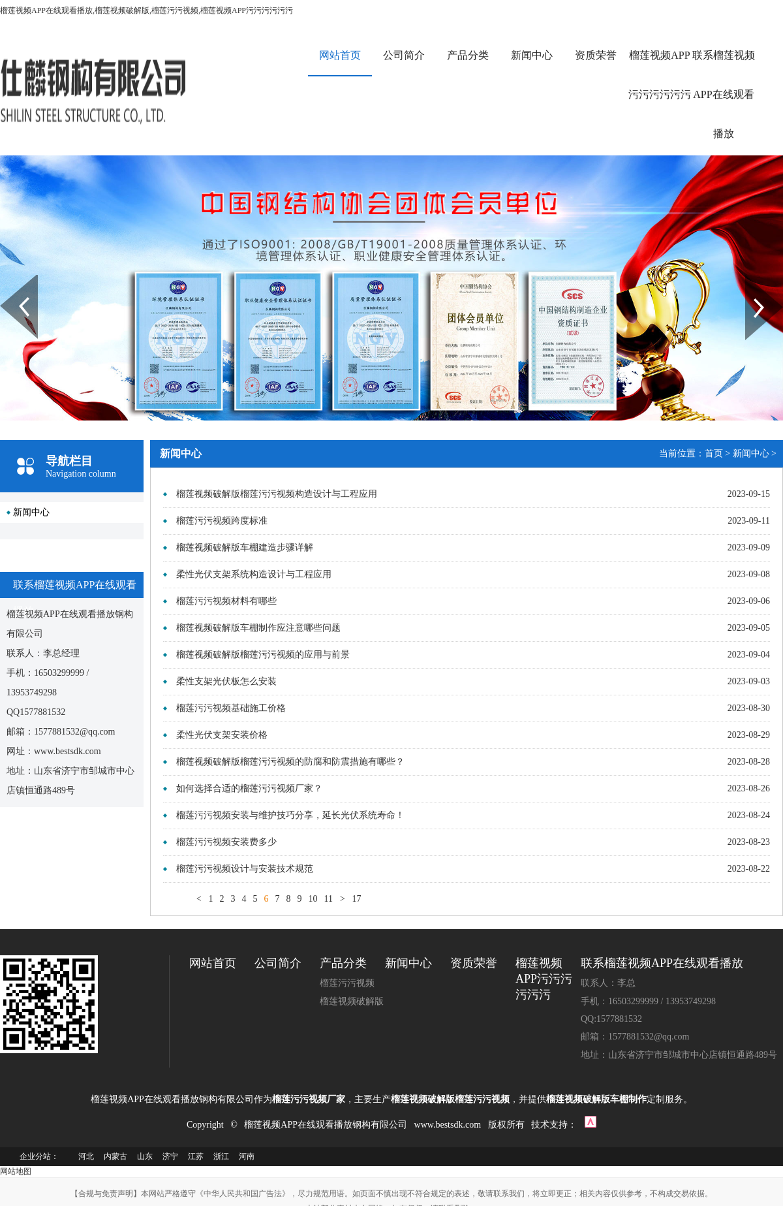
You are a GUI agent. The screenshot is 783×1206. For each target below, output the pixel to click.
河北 (86, 1156)
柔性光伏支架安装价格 (222, 735)
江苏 (196, 1156)
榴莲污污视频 (347, 983)
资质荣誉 (596, 55)
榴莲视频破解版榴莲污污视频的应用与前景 (263, 654)
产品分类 (468, 55)
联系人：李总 (608, 983)
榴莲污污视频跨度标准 (222, 521)
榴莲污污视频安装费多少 (226, 842)
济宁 (170, 1156)
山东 (145, 1156)
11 (328, 899)
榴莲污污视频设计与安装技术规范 (244, 869)
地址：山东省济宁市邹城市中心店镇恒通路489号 (679, 1055)
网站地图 (15, 1171)
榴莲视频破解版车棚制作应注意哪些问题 (258, 628)
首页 (714, 453)
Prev (7, 279)
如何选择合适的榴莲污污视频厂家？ (249, 788)
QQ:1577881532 (611, 1019)
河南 (246, 1156)
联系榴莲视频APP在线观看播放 (723, 94)
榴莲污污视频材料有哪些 (226, 601)
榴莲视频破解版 (352, 1001)
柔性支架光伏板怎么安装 (226, 681)
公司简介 (404, 55)
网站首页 (340, 55)
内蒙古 (115, 1156)
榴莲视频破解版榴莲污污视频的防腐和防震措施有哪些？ (290, 762)
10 (312, 899)
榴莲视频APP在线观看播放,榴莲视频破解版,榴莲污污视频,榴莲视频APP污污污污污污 (146, 10)
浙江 (221, 1156)
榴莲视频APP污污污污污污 (659, 75)
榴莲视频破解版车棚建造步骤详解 (244, 547)
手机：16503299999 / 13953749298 (648, 1001)
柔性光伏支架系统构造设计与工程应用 (253, 574)
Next (752, 279)
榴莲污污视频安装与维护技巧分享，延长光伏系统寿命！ (290, 815)
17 (356, 899)
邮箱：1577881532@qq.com (635, 1036)
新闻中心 (532, 55)
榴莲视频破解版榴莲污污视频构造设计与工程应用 (276, 494)
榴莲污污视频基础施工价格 (231, 708)
